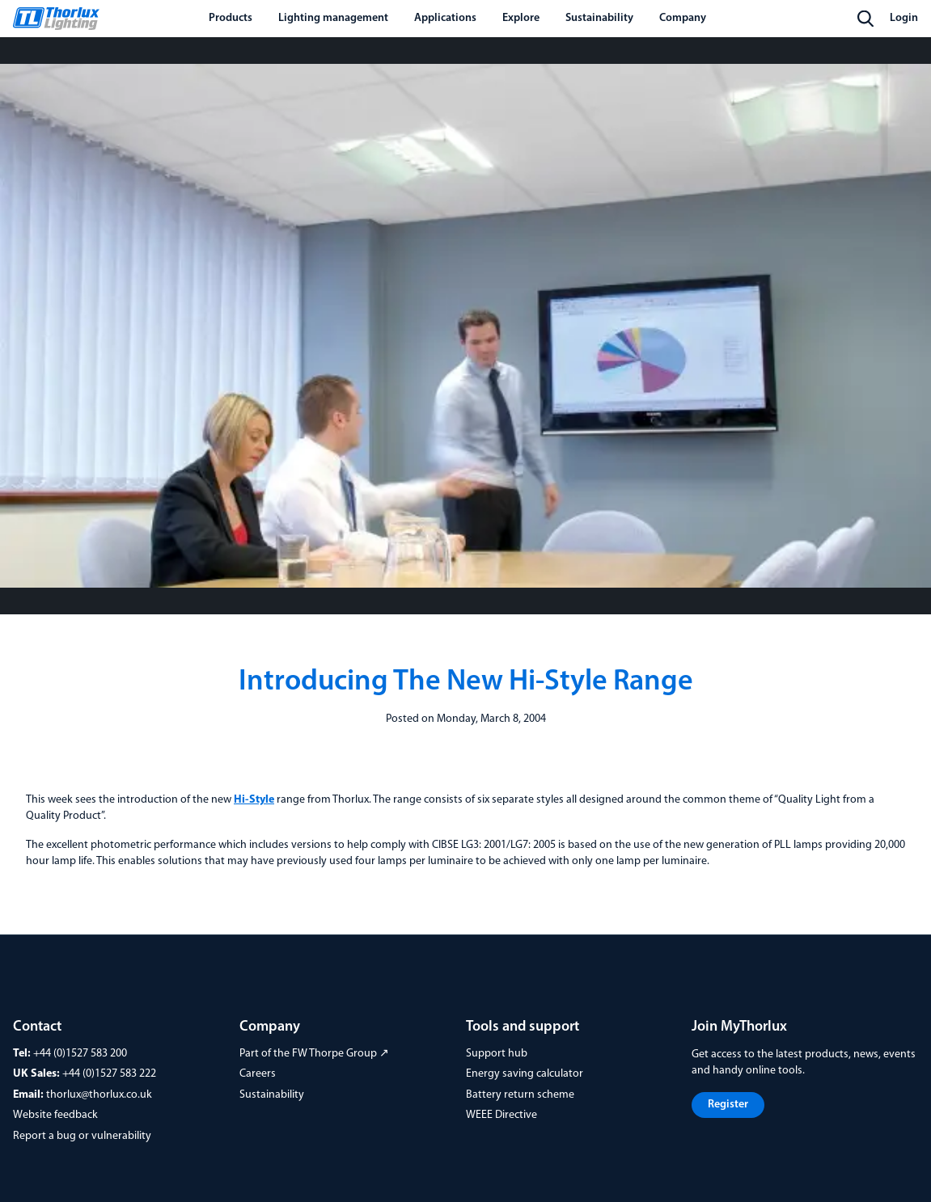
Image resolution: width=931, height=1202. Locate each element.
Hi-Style (254, 800)
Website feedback (55, 1115)
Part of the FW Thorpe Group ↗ (314, 1054)
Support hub (496, 1054)
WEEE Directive (501, 1115)
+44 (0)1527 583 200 (80, 1054)
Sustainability (271, 1095)
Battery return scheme (520, 1095)
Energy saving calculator (524, 1074)
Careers (257, 1074)
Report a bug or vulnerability (82, 1136)
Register (728, 1105)
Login (904, 18)
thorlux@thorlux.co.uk (99, 1095)
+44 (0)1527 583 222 (109, 1074)
